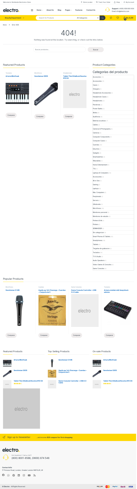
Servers (96, 200)
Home (39, 10)
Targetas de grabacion (101, 248)
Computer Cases (99, 141)
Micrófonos (38, 73)
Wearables (97, 161)
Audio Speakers (99, 260)
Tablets (95, 244)
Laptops (96, 188)
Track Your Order (103, 2)
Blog (59, 10)
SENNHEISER (97, 228)
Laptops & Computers (100, 173)
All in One (96, 181)
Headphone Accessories (102, 93)
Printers (95, 224)
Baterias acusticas (99, 121)
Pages (67, 10)
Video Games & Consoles (102, 264)
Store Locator (86, 2)
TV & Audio (97, 256)
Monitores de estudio (100, 216)
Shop (117, 2)
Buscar (95, 50)
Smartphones (67, 73)
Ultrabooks (97, 204)
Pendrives (96, 105)
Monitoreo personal (100, 212)
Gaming (95, 184)
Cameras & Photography (102, 129)
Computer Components (101, 137)
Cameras (96, 133)
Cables (95, 125)
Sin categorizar (98, 232)
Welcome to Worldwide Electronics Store (17, 2)
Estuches (96, 149)
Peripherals (97, 196)
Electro (7, 486)
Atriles (95, 113)
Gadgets (96, 153)
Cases (95, 85)
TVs (94, 169)
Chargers (96, 89)
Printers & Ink (97, 220)
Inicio (5, 25)
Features (78, 10)
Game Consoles (98, 268)
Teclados (9, 73)
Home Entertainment (100, 165)
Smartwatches (98, 157)
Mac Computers (98, 192)
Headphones (97, 101)
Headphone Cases (100, 97)
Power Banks (97, 109)
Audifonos (96, 117)
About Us (50, 10)
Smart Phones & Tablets (101, 236)
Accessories (97, 81)
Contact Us (90, 10)
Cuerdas (96, 145)
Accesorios (97, 77)
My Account (128, 2)
